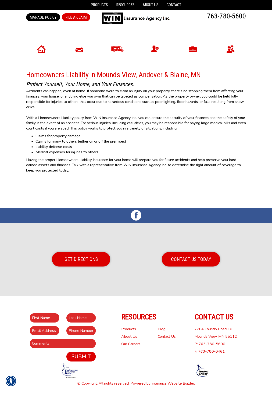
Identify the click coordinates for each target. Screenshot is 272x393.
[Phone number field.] (81, 330)
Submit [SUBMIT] (81, 356)
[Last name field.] (81, 318)
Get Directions (81, 259)
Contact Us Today (191, 259)
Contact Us (167, 336)
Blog (161, 329)
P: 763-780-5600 (209, 344)
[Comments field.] (63, 343)
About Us (129, 336)
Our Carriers (130, 344)
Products (128, 329)
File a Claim (76, 17)
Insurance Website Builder (172, 383)
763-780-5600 (226, 16)
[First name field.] (44, 318)
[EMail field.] (44, 330)
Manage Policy (43, 17)
